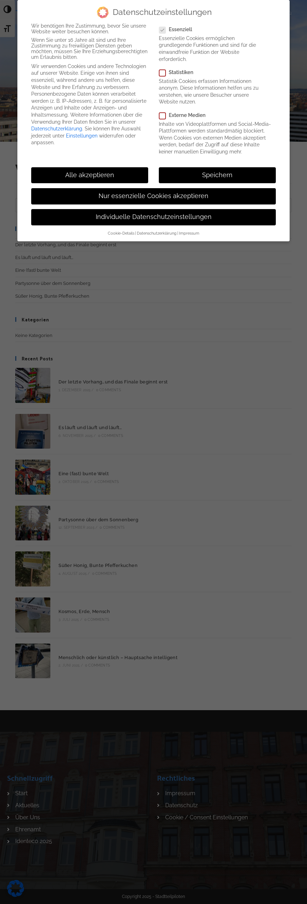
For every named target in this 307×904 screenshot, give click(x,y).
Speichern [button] (217, 170)
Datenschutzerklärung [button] (157, 229)
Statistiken (179, 68)
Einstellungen (81, 131)
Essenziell (179, 25)
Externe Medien (185, 111)
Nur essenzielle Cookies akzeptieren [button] (153, 192)
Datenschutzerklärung (56, 125)
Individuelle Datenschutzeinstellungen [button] (154, 213)
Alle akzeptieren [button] (89, 170)
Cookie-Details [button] (121, 229)
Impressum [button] (189, 229)
